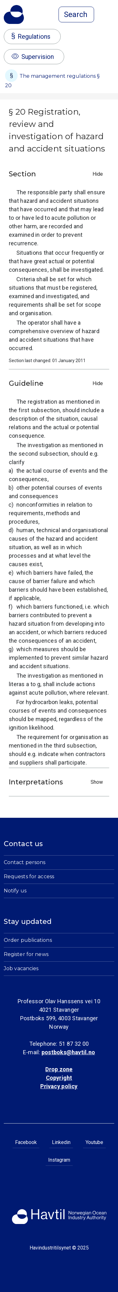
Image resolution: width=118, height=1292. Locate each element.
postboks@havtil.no (68, 1052)
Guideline (57, 383)
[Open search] (76, 14)
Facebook (26, 1142)
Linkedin (61, 1142)
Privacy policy (58, 1086)
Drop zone (58, 1069)
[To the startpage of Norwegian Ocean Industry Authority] (14, 14)
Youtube (94, 1142)
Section (57, 174)
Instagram (59, 1160)
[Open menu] (110, 15)
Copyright (59, 1077)
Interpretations (57, 782)
